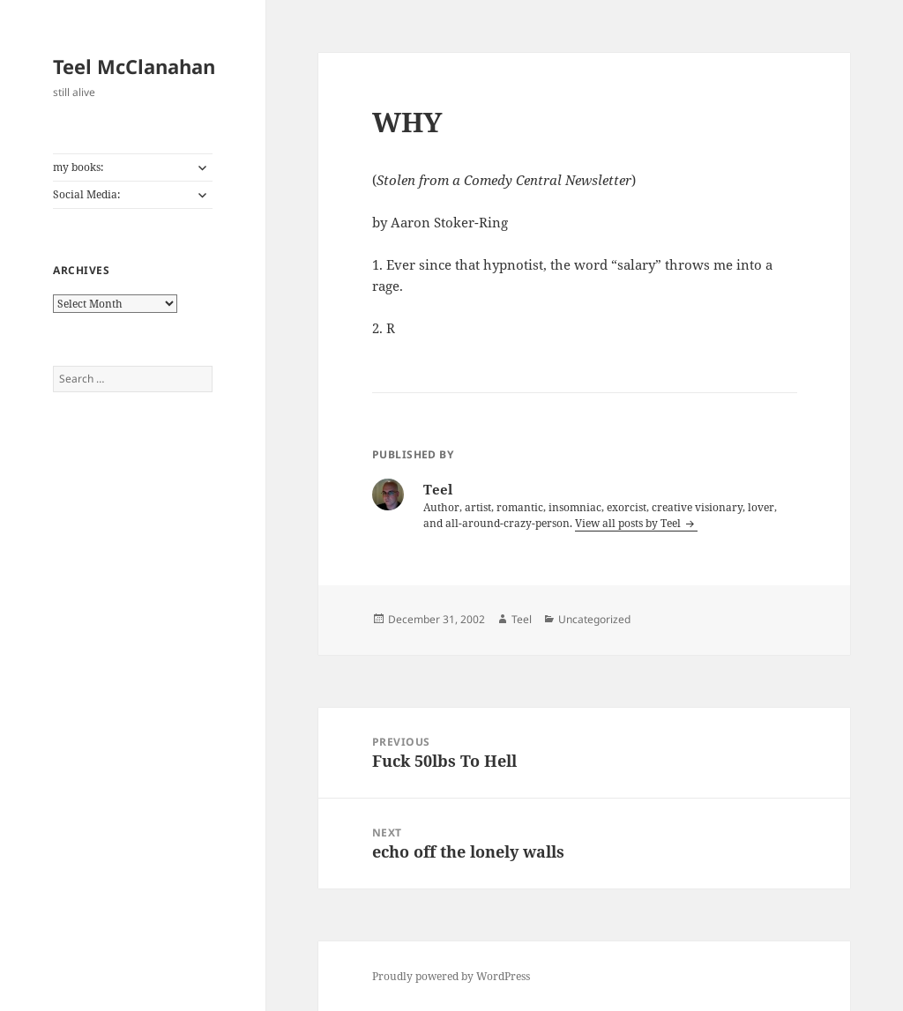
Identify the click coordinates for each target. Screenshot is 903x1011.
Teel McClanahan (134, 66)
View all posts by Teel (629, 523)
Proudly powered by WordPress (451, 976)
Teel (521, 619)
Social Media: (86, 194)
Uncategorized (594, 619)
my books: (78, 167)
